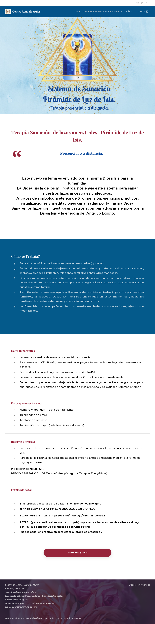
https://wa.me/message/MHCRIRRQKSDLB (78, 515)
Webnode (145, 585)
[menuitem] (51, 11)
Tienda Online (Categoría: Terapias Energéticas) (76, 473)
